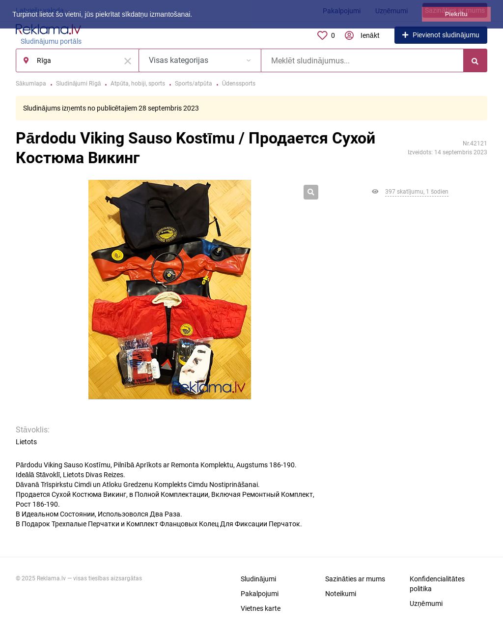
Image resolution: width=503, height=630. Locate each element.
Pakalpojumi (260, 594)
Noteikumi (340, 594)
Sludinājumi (258, 579)
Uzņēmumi (426, 603)
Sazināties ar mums (355, 579)
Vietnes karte (260, 608)
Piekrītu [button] (456, 14)
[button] (195, 15)
